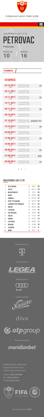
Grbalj (11, 198)
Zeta (10, 189)
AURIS (29, 409)
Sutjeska (12, 186)
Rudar (10, 224)
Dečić (10, 207)
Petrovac (12, 213)
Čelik (10, 216)
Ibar (10, 230)
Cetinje (11, 222)
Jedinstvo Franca (16, 204)
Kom (10, 195)
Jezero (11, 227)
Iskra (10, 219)
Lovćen (11, 210)
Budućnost (13, 192)
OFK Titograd (14, 201)
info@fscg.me (14, 380)
